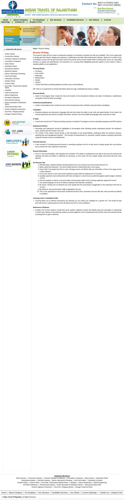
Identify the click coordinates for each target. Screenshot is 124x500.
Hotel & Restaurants (11, 93)
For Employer (39, 20)
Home (5, 20)
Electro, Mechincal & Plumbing (15, 74)
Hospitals (8, 90)
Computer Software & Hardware (15, 59)
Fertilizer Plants (10, 81)
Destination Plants (11, 66)
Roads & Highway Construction (15, 109)
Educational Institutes (12, 69)
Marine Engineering (11, 95)
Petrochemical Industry (12, 100)
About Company (20, 20)
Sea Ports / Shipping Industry (14, 112)
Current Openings (89, 492)
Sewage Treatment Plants (13, 114)
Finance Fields (10, 83)
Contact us (20, 22)
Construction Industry (12, 56)
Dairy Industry (9, 64)
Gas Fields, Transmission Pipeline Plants (54, 482)
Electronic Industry (11, 71)
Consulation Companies (13, 61)
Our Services (56, 20)
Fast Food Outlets (11, 76)
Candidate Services (75, 20)
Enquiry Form (36, 22)
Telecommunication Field (13, 107)
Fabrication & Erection (12, 78)
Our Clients (94, 20)
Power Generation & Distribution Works (70, 485)
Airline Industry (10, 54)
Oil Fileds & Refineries (12, 97)
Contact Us (104, 492)
